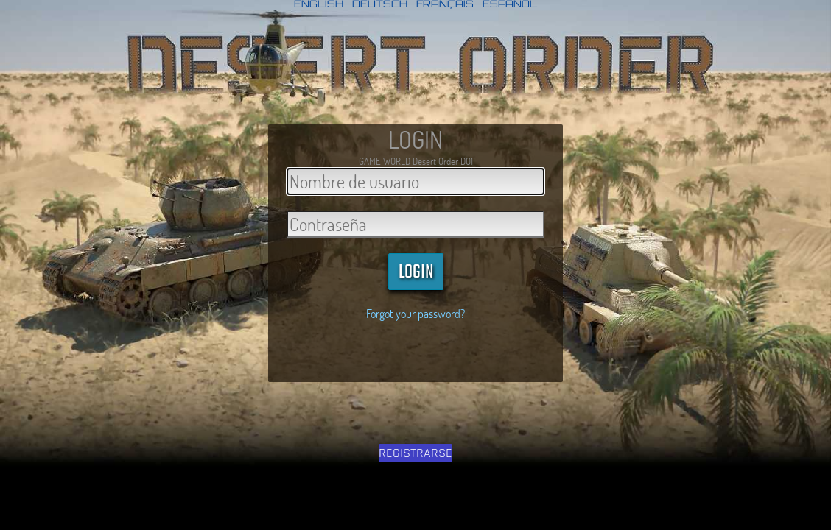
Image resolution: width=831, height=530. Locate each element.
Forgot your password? (415, 313)
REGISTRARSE (415, 453)
